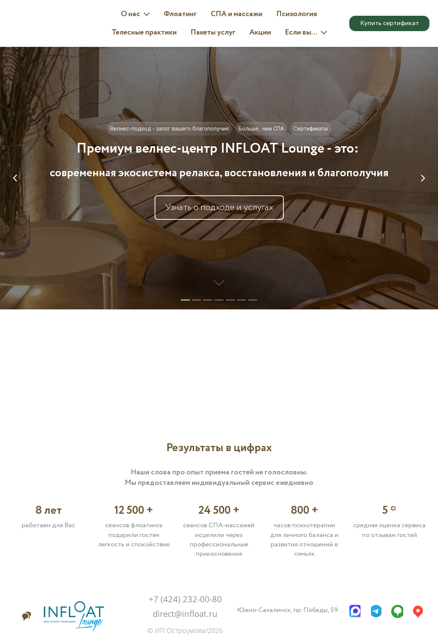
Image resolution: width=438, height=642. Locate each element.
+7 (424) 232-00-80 (185, 598)
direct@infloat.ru (185, 613)
